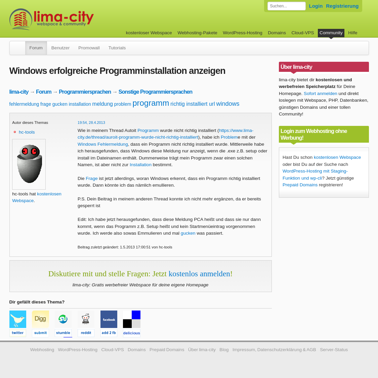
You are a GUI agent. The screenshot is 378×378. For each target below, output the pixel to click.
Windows (87, 144)
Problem (229, 137)
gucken (60, 104)
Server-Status (334, 349)
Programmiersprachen (85, 92)
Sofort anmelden (320, 93)
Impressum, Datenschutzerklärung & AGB (274, 349)
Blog (223, 349)
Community (331, 32)
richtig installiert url (192, 104)
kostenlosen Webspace (337, 157)
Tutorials (117, 47)
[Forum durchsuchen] (286, 6)
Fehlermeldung (112, 144)
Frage (92, 178)
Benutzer (60, 47)
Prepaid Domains (300, 184)
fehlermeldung (24, 104)
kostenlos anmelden (199, 273)
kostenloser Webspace (149, 32)
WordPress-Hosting (242, 32)
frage (45, 104)
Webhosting (42, 349)
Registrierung (342, 6)
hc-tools (27, 132)
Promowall (88, 47)
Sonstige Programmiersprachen (155, 92)
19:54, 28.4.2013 (91, 123)
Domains (277, 32)
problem (122, 104)
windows (228, 103)
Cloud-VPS (302, 32)
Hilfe (352, 32)
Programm (148, 130)
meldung (102, 104)
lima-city (19, 92)
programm (150, 102)
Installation (141, 164)
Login (316, 6)
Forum (36, 47)
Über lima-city (202, 349)
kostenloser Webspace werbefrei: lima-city (76, 19)
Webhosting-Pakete (197, 32)
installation (80, 104)
